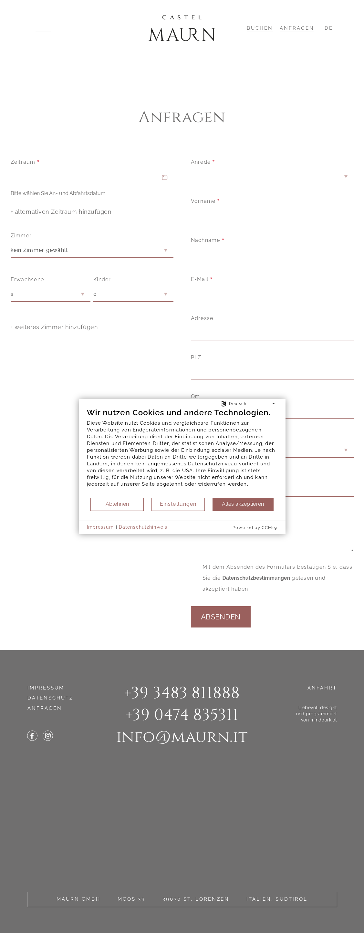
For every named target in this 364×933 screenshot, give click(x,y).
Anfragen (297, 28)
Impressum (46, 688)
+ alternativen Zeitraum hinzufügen (61, 211)
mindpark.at (323, 719)
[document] (182, 452)
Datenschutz (50, 698)
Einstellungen (178, 504)
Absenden (221, 617)
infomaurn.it (182, 737)
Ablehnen (117, 504)
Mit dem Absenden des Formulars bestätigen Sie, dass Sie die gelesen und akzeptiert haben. (277, 578)
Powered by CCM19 (255, 527)
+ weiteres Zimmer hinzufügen (54, 327)
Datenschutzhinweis (143, 527)
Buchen (260, 28)
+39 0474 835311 (182, 715)
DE (329, 28)
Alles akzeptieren (243, 504)
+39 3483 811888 (182, 693)
